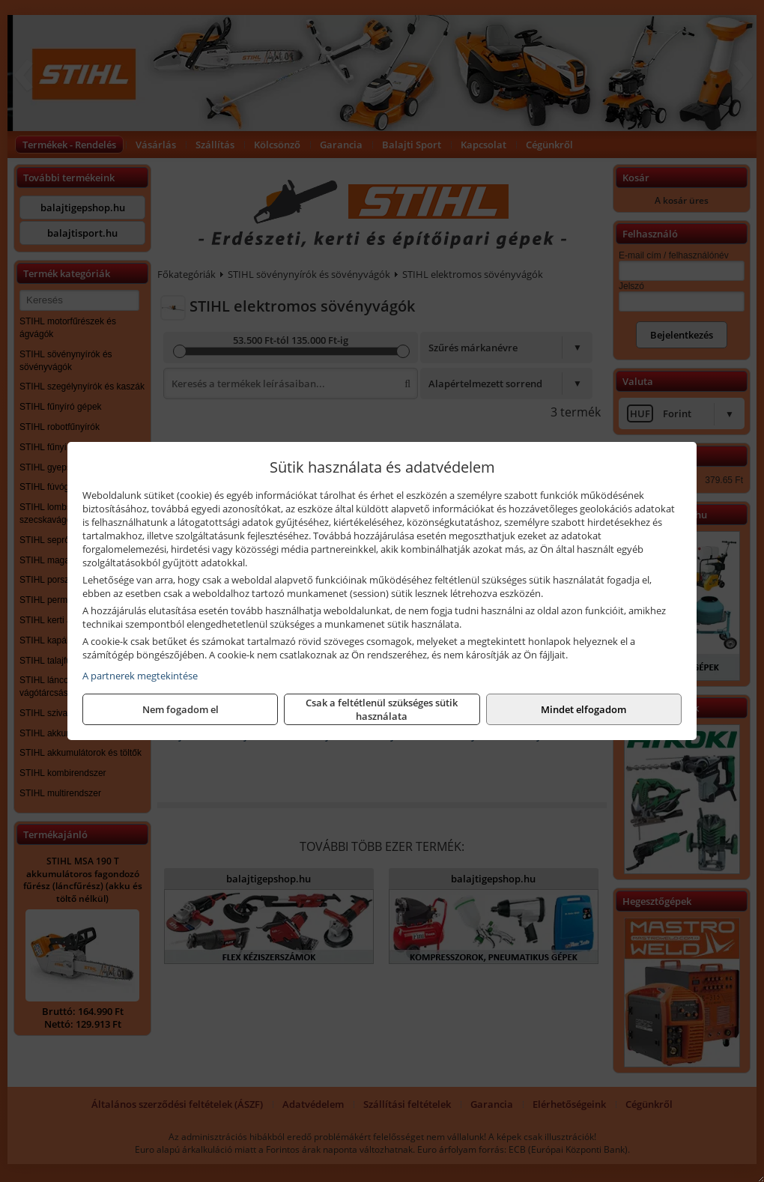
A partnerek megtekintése (140, 675)
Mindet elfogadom (583, 709)
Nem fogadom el (180, 709)
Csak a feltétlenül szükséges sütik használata (382, 709)
